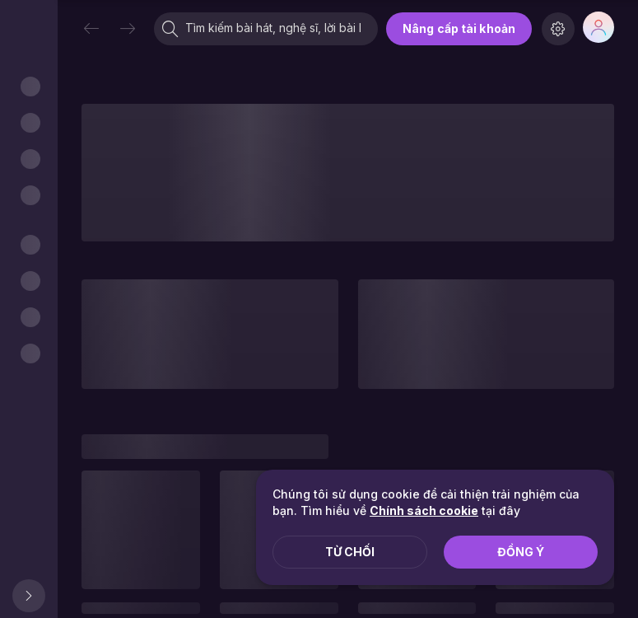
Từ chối (350, 552)
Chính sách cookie (424, 510)
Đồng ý (520, 552)
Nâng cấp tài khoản (459, 28)
